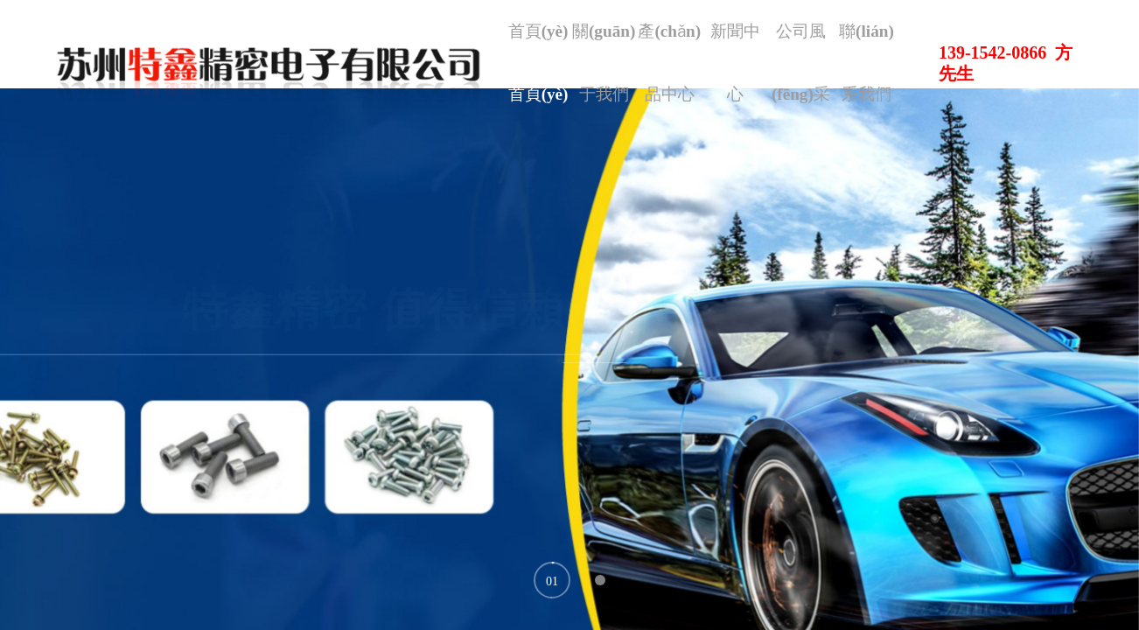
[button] (552, 580)
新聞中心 (749, 43)
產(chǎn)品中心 (695, 87)
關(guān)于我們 (640, 87)
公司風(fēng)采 (804, 87)
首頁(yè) (585, 43)
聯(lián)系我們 (859, 87)
